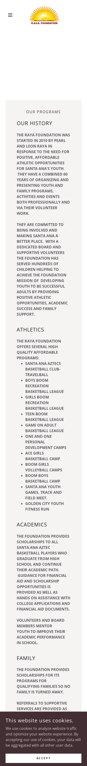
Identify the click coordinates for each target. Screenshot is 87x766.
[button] (11, 15)
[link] (43, 15)
